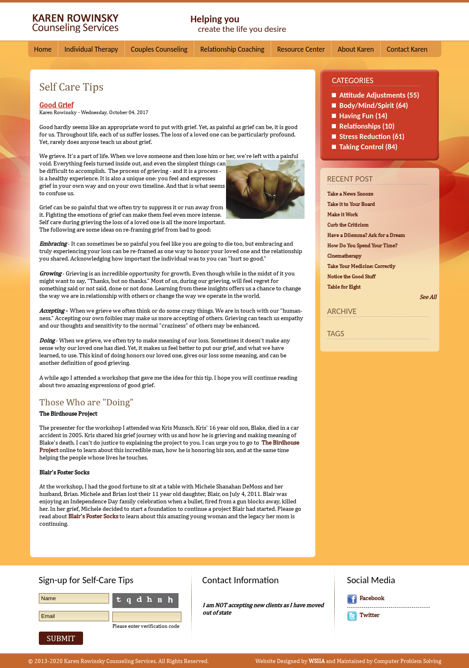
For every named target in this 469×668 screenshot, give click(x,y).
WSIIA (317, 661)
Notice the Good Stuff (351, 276)
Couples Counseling (159, 49)
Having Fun (363, 115)
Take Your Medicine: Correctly (361, 266)
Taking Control (368, 146)
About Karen (356, 49)
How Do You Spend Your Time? (362, 245)
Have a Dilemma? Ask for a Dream (366, 235)
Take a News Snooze (350, 193)
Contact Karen (407, 49)
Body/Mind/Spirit (373, 105)
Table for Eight (343, 286)
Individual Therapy (91, 49)
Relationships (367, 126)
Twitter (369, 614)
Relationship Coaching (232, 49)
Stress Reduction (372, 136)
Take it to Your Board (351, 204)
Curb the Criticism (348, 224)
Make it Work (342, 214)
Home (43, 49)
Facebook (371, 597)
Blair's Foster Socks (93, 516)
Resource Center (301, 49)
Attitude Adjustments (379, 95)
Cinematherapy (344, 255)
